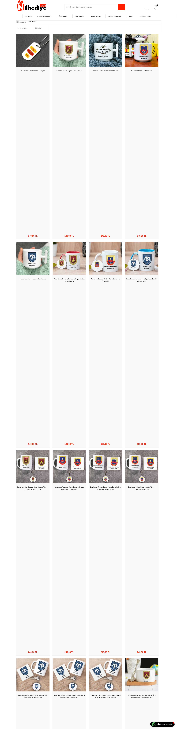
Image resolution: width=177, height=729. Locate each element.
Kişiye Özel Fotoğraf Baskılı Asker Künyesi (105, 403)
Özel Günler (63, 16)
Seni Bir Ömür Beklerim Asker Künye (33, 402)
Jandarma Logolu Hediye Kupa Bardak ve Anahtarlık (105, 127)
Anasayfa (69, 680)
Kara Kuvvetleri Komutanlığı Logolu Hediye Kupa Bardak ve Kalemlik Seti (33, 292)
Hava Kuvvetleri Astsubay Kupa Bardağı (142, 512)
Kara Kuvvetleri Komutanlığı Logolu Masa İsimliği (141, 568)
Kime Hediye (96, 16)
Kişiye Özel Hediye (44, 16)
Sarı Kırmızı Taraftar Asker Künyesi (33, 71)
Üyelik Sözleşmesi (47, 683)
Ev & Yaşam (79, 16)
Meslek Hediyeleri (114, 16)
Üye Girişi (93, 683)
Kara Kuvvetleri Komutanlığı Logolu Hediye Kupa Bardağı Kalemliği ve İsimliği (105, 569)
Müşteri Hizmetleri (71, 691)
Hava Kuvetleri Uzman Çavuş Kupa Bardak (33, 568)
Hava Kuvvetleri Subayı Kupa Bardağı (142, 457)
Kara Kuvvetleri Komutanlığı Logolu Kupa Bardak (141, 292)
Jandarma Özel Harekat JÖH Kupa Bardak (142, 403)
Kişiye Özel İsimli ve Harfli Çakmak (69, 622)
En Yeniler (29, 16)
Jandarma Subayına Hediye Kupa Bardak (105, 457)
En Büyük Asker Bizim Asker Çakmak (33, 622)
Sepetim (68, 694)
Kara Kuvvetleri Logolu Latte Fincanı (69, 71)
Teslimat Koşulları (47, 680)
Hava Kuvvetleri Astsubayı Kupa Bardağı (33, 512)
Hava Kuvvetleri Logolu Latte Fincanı (33, 126)
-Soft (76, 726)
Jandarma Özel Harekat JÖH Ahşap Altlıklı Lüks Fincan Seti (32, 347)
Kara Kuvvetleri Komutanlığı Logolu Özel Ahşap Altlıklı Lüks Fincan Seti (141, 237)
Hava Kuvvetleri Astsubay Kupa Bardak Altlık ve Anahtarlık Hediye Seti (69, 237)
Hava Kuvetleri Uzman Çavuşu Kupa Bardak (69, 513)
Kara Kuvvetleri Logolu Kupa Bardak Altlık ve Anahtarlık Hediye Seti (33, 182)
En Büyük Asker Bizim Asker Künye (141, 346)
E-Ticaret (81, 726)
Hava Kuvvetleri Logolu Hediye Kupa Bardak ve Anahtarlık (141, 127)
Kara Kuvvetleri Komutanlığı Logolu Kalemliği (69, 292)
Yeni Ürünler (70, 683)
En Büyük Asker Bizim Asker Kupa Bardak (105, 347)
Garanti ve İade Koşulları (49, 691)
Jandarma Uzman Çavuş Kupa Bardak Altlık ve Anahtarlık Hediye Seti (105, 182)
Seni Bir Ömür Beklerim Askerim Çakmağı (105, 623)
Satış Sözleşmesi (47, 687)
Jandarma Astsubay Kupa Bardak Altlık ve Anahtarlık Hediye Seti (69, 182)
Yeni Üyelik (93, 680)
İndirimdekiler (70, 687)
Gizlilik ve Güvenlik (47, 694)
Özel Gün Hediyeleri (23, 683)
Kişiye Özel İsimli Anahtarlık (69, 402)
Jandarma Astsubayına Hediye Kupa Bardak (32, 458)
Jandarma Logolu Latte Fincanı (141, 71)
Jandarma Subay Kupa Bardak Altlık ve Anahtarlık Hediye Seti (141, 182)
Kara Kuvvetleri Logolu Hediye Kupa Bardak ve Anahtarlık (69, 127)
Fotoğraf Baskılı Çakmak (69, 567)
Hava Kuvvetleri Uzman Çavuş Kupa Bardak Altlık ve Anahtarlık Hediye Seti (105, 237)
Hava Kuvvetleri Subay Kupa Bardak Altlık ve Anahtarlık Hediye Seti (32, 237)
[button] (162, 724)
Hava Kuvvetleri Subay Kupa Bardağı (105, 512)
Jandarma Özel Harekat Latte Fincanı (105, 71)
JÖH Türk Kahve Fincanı (69, 346)
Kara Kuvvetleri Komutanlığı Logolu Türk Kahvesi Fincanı (105, 292)
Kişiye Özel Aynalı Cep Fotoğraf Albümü (142, 622)
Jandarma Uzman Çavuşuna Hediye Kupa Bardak (69, 458)
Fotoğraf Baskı (145, 16)
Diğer (131, 16)
